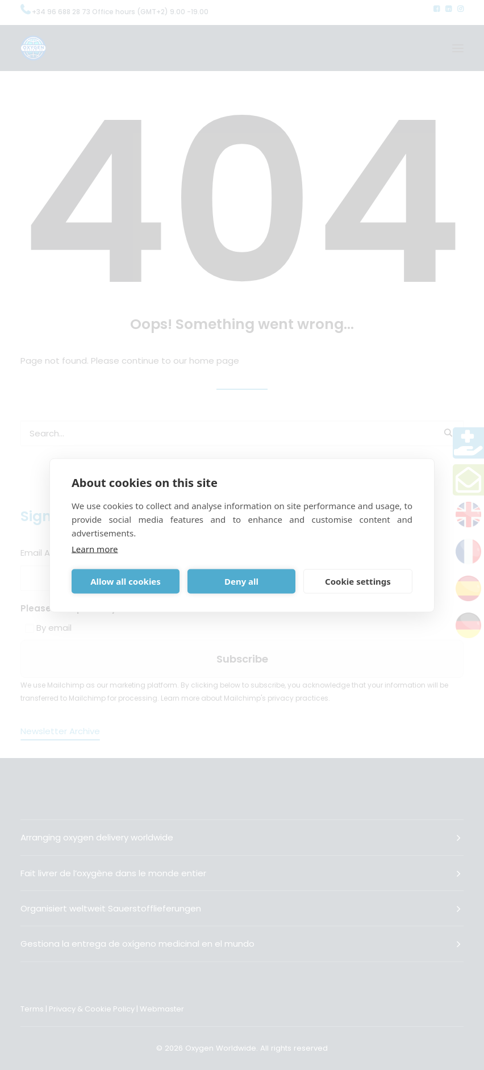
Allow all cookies (125, 581)
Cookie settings (358, 581)
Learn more (95, 548)
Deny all (241, 581)
